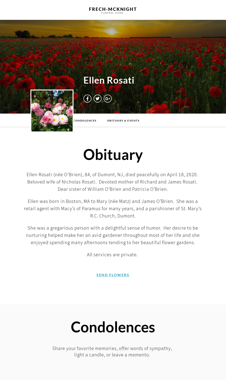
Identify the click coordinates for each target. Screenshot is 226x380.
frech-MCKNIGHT (113, 9)
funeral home (112, 12)
